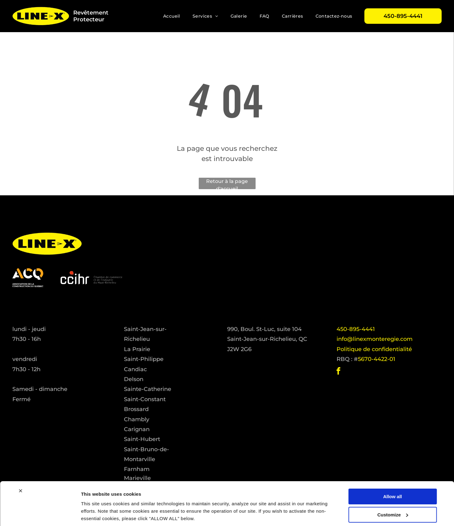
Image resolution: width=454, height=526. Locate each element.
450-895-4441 (356, 329)
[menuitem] (171, 16)
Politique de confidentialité (374, 349)
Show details (95, 513)
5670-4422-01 (376, 359)
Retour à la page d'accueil (227, 183)
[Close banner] (20, 469)
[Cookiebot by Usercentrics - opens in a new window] (40, 514)
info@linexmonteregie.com (375, 339)
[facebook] (338, 372)
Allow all (392, 474)
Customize (392, 492)
